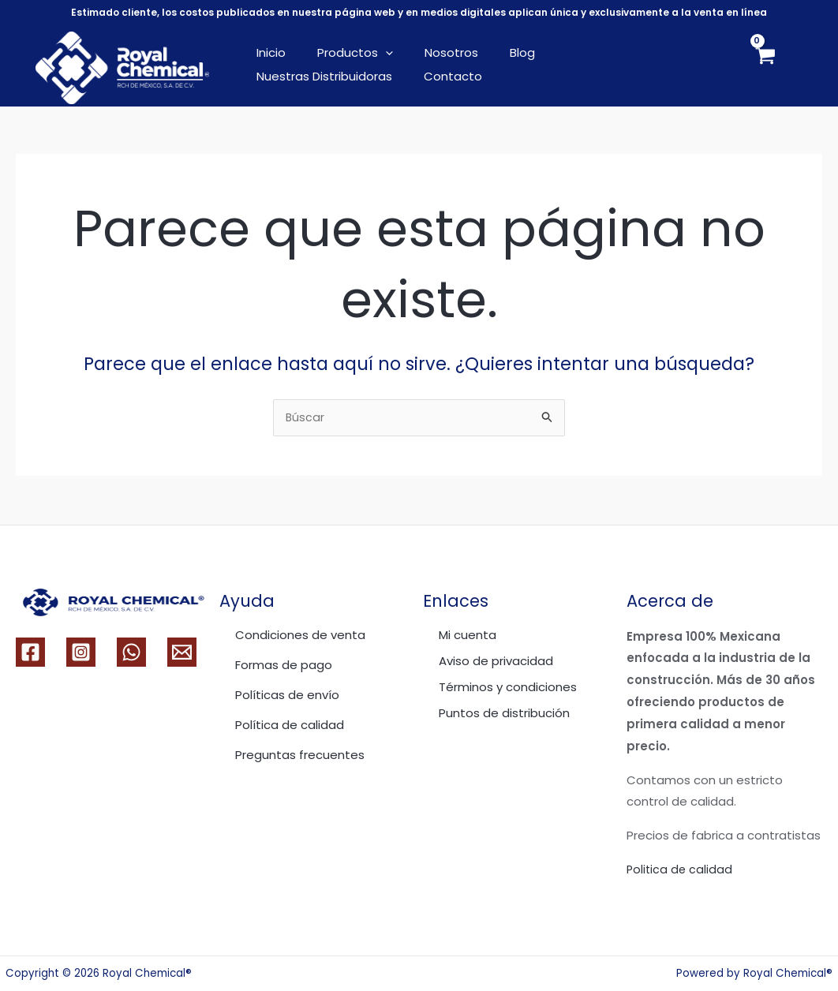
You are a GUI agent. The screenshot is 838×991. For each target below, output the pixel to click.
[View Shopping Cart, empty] (764, 68)
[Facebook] (30, 652)
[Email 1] (181, 652)
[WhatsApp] (131, 652)
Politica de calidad (681, 869)
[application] (373, 53)
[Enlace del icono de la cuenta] (803, 68)
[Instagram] (80, 652)
